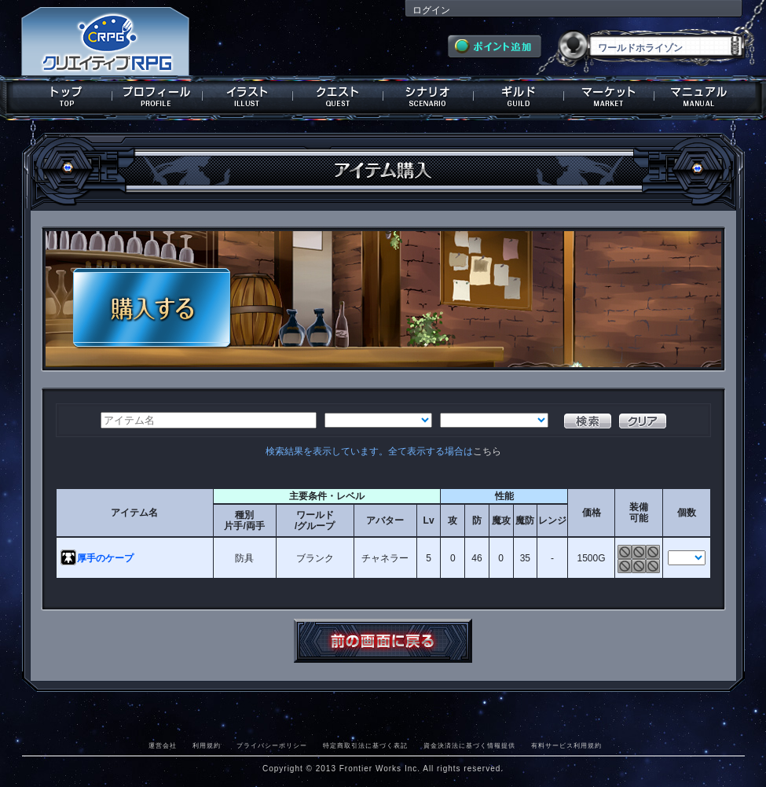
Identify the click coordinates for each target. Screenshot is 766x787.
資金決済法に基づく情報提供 (469, 745)
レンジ (552, 520)
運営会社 (162, 745)
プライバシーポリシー (271, 745)
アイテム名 (134, 512)
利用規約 (206, 745)
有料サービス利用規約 (566, 745)
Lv (428, 520)
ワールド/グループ (315, 520)
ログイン (431, 10)
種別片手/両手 (244, 520)
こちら (487, 451)
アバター (385, 520)
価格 (591, 512)
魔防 (524, 520)
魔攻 (501, 520)
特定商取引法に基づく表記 (365, 745)
